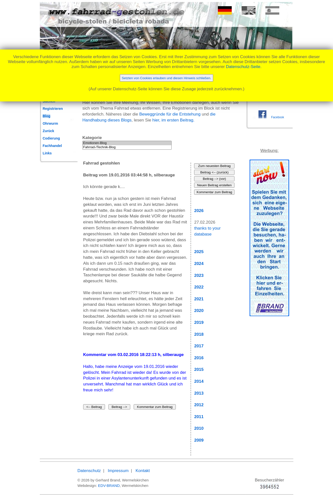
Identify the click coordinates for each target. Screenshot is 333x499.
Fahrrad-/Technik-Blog (127, 147)
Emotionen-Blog (127, 143)
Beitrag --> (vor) (214, 179)
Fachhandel (52, 146)
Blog (46, 116)
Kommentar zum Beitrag (155, 407)
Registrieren (53, 109)
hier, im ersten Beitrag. (173, 120)
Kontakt (142, 470)
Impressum (118, 470)
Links (47, 153)
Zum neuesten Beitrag (214, 166)
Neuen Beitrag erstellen (214, 185)
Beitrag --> (119, 407)
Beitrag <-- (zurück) (214, 172)
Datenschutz (89, 470)
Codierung (51, 138)
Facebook (277, 117)
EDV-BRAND (109, 485)
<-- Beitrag (94, 407)
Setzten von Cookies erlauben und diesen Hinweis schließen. (166, 78)
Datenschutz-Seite (243, 66)
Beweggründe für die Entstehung (170, 114)
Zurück (48, 131)
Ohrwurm (50, 123)
